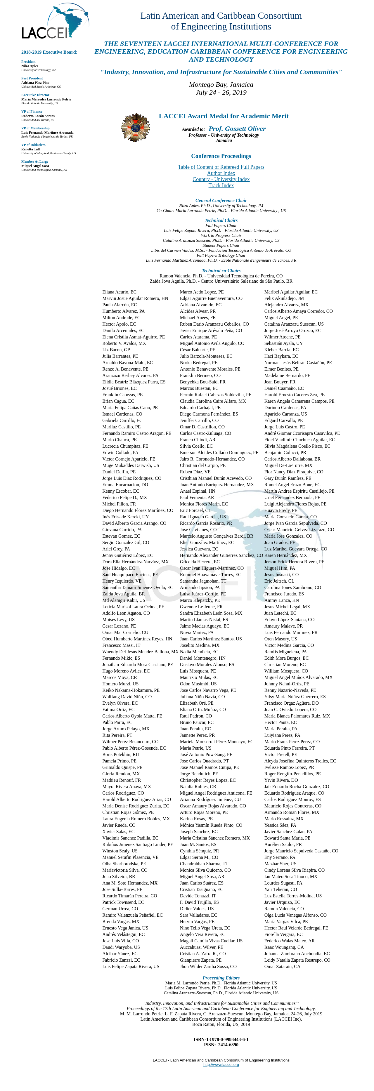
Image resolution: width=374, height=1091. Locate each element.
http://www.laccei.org (221, 1064)
